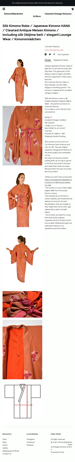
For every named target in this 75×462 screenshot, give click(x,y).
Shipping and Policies (11, 451)
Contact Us (7, 454)
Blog (4, 442)
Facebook (31, 442)
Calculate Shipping (52, 47)
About (5, 445)
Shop (5, 439)
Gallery (5, 448)
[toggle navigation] (4, 9)
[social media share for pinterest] (54, 54)
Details (48, 60)
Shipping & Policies (60, 60)
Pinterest (30, 445)
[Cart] (72, 9)
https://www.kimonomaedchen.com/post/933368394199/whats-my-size (58, 182)
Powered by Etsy (57, 452)
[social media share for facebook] (46, 54)
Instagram (31, 439)
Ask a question (63, 54)
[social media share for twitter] (50, 54)
